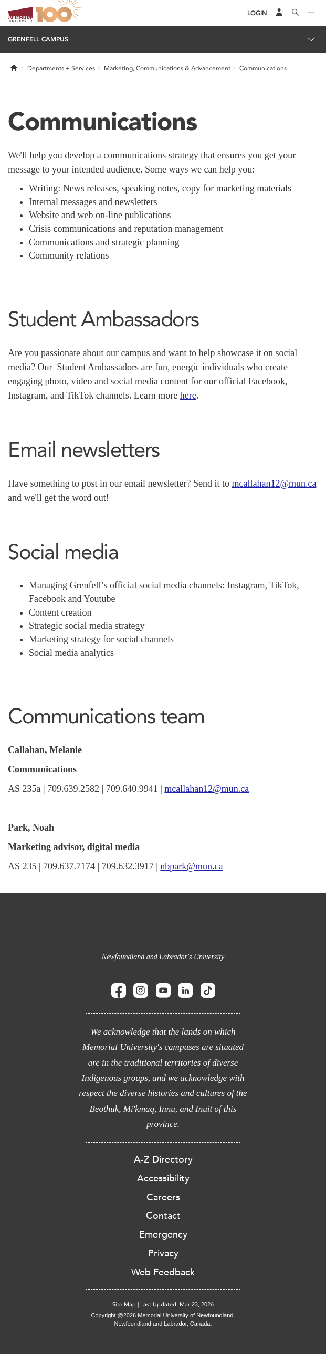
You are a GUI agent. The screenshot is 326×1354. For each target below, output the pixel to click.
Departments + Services (61, 68)
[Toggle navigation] (311, 13)
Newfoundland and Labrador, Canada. (163, 1323)
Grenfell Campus (38, 39)
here (188, 395)
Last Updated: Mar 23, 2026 (177, 1304)
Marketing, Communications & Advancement (167, 68)
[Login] (257, 13)
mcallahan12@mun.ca (274, 483)
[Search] (295, 13)
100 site (60, 13)
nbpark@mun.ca (191, 866)
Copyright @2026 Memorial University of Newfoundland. (163, 1315)
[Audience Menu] (279, 13)
